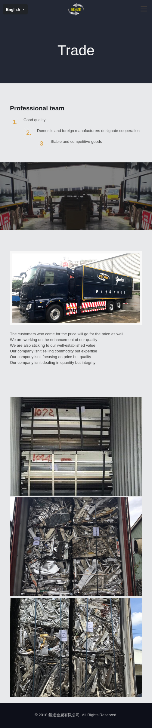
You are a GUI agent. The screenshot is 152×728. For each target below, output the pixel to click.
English (16, 9)
